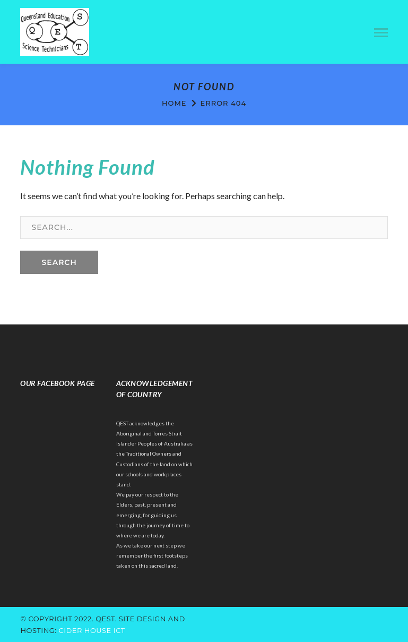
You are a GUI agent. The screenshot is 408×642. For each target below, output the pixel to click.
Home (174, 103)
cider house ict (91, 630)
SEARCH (58, 262)
